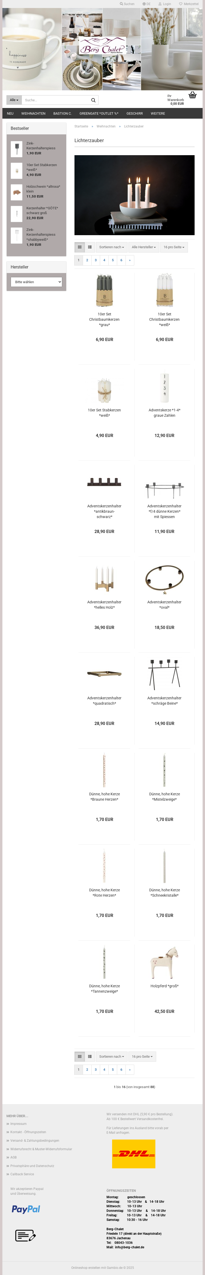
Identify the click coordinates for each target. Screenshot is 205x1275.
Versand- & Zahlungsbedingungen (34, 1140)
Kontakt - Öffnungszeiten (28, 1132)
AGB (13, 1157)
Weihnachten (33, 113)
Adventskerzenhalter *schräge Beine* (164, 700)
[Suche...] (14, 100)
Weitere (158, 113)
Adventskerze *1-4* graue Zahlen (164, 413)
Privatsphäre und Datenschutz (32, 1166)
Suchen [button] (127, 4)
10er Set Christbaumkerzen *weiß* (164, 319)
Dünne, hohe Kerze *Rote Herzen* (104, 892)
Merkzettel (189, 4)
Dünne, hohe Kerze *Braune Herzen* (104, 796)
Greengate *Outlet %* (99, 113)
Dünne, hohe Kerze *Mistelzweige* (164, 796)
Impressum (18, 1124)
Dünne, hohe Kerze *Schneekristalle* (164, 892)
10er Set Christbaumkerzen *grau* (104, 319)
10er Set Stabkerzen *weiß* (104, 413)
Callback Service (22, 1174)
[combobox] (112, 247)
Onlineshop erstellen (85, 1268)
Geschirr (135, 113)
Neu (10, 113)
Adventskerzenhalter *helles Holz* (104, 605)
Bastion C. (62, 113)
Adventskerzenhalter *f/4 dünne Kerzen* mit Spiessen (164, 511)
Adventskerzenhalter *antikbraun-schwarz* (104, 511)
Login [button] (165, 4)
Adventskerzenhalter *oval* (164, 605)
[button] (147, 4)
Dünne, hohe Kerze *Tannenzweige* (104, 988)
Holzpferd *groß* (165, 986)
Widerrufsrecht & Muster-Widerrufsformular (41, 1149)
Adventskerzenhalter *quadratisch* (104, 700)
